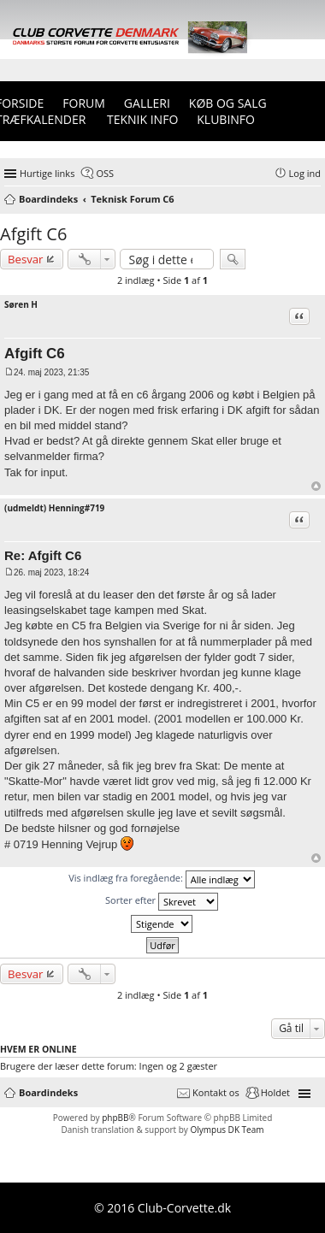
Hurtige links (47, 173)
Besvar (26, 259)
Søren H (21, 304)
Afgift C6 (33, 233)
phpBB (115, 1118)
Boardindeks (48, 1092)
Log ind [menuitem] (305, 173)
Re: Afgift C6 (42, 555)
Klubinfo (226, 119)
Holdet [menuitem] (275, 1092)
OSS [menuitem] (105, 173)
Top (316, 486)
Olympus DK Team (226, 1130)
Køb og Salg (228, 103)
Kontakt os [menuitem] (215, 1092)
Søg (232, 259)
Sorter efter (161, 902)
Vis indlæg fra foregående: (161, 879)
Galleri (147, 103)
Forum (83, 103)
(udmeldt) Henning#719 (54, 508)
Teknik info (142, 119)
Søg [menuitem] (315, 200)
